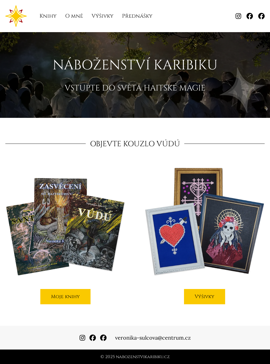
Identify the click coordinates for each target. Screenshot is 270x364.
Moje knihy (65, 296)
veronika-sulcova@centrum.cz (153, 337)
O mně (74, 16)
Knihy (48, 16)
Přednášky (137, 16)
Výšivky (103, 16)
